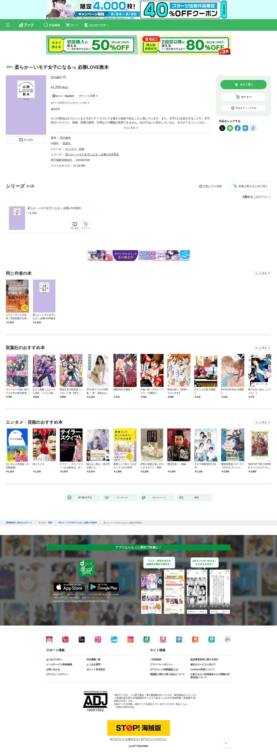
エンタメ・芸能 (74, 148)
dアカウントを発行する (124, 739)
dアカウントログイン (57, 674)
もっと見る (261, 273)
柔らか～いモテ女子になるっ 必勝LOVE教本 (54, 208)
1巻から (247, 197)
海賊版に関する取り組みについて (167, 674)
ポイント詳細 (87, 95)
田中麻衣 (56, 77)
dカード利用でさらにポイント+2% (69, 102)
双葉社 (67, 143)
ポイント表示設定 (96, 669)
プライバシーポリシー (161, 664)
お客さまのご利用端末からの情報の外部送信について (210, 676)
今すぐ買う (246, 84)
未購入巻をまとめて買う (253, 186)
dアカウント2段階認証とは (164, 669)
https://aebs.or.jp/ (125, 707)
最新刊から (263, 197)
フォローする (64, 77)
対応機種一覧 (93, 659)
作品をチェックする (246, 108)
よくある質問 (93, 664)
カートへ (246, 96)
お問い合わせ (53, 669)
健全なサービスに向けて (203, 664)
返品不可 (55, 108)
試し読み (28, 139)
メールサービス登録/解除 (59, 664)
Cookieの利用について (202, 669)
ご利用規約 (156, 659)
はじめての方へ (54, 659)
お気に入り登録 (212, 186)
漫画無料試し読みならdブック (19, 523)
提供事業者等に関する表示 (204, 659)
